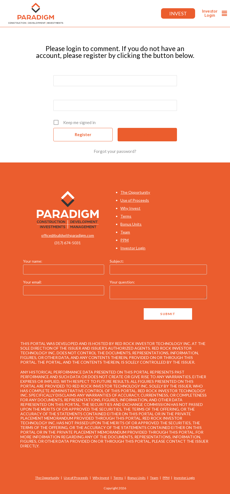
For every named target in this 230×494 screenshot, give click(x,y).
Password (62, 93)
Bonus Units (131, 224)
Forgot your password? (115, 151)
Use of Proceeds (134, 200)
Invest (178, 13)
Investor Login (132, 248)
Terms (125, 216)
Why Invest (130, 208)
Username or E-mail (71, 69)
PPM (124, 240)
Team (125, 232)
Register (83, 134)
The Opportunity (135, 192)
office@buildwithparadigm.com (67, 235)
